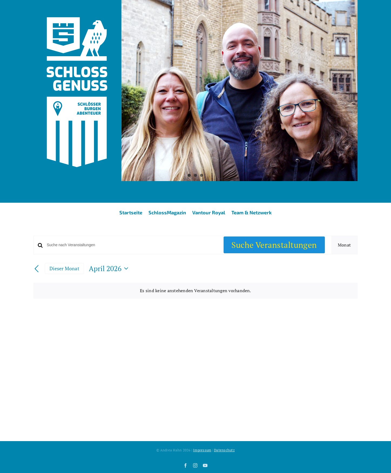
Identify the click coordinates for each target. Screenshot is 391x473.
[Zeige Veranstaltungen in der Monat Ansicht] (344, 245)
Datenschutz (224, 450)
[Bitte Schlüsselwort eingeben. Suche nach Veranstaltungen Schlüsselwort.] (132, 245)
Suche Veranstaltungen (274, 244)
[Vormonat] (36, 269)
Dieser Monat (64, 268)
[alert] (195, 291)
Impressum (202, 450)
